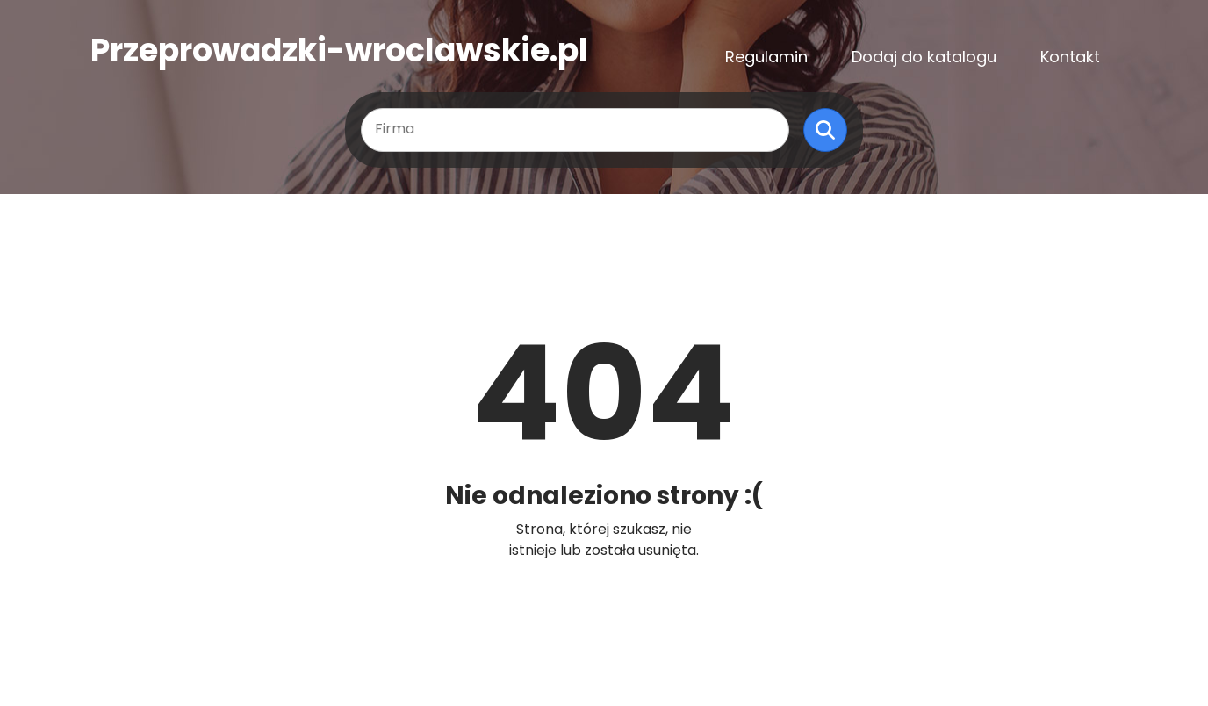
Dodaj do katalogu (924, 57)
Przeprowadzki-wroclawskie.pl (339, 50)
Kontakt (1070, 57)
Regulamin (766, 57)
